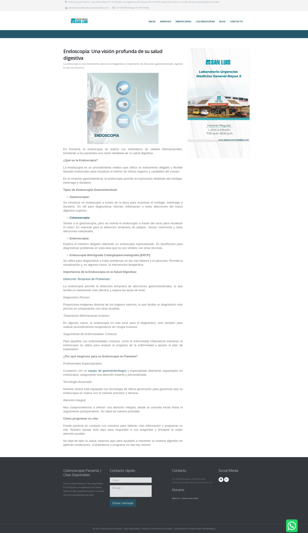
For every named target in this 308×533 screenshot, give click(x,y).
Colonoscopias (205, 21)
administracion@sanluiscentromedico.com (88, 7)
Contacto (236, 21)
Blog (222, 21)
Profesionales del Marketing (201, 528)
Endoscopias (183, 21)
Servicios (165, 21)
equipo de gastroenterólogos (107, 370)
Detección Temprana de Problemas (86, 279)
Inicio (152, 21)
